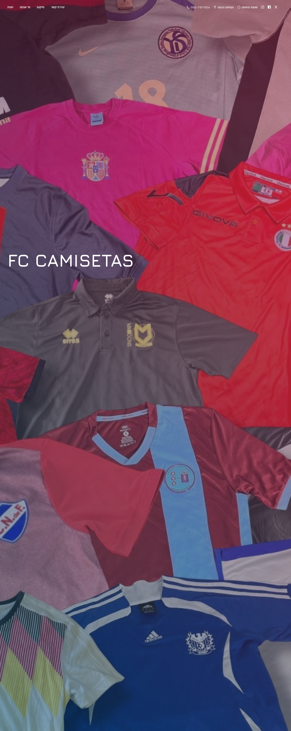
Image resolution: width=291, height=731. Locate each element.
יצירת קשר (58, 7)
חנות (10, 7)
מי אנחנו (25, 7)
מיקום (40, 7)
